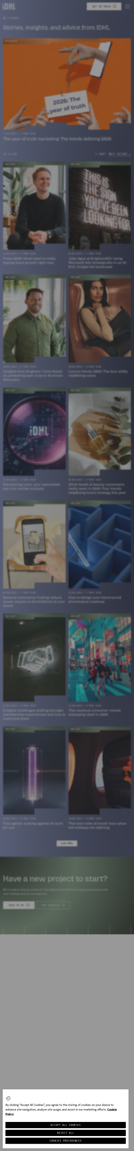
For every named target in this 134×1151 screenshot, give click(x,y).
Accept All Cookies (65, 1125)
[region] (66, 1118)
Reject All (65, 1132)
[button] (8, 1098)
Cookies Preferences (65, 1140)
